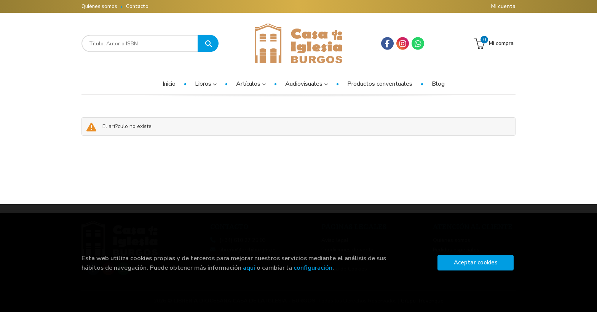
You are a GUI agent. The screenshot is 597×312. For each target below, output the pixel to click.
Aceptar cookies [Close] (476, 262)
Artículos (251, 84)
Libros (206, 84)
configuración (313, 267)
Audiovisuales (306, 84)
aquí (249, 267)
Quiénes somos (99, 6)
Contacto (137, 6)
